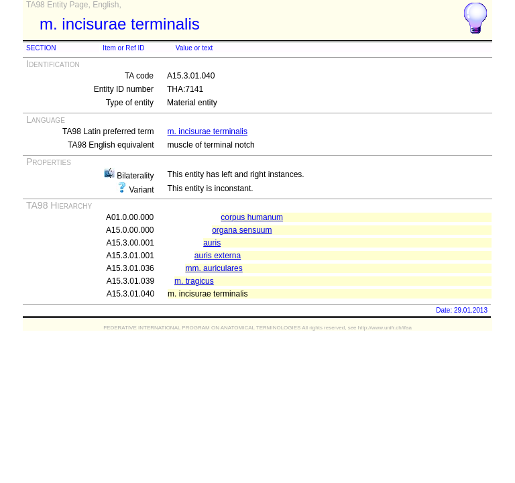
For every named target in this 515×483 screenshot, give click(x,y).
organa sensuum (242, 230)
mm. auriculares (213, 268)
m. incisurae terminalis (207, 131)
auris (212, 243)
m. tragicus (194, 281)
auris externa (217, 255)
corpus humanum (252, 217)
